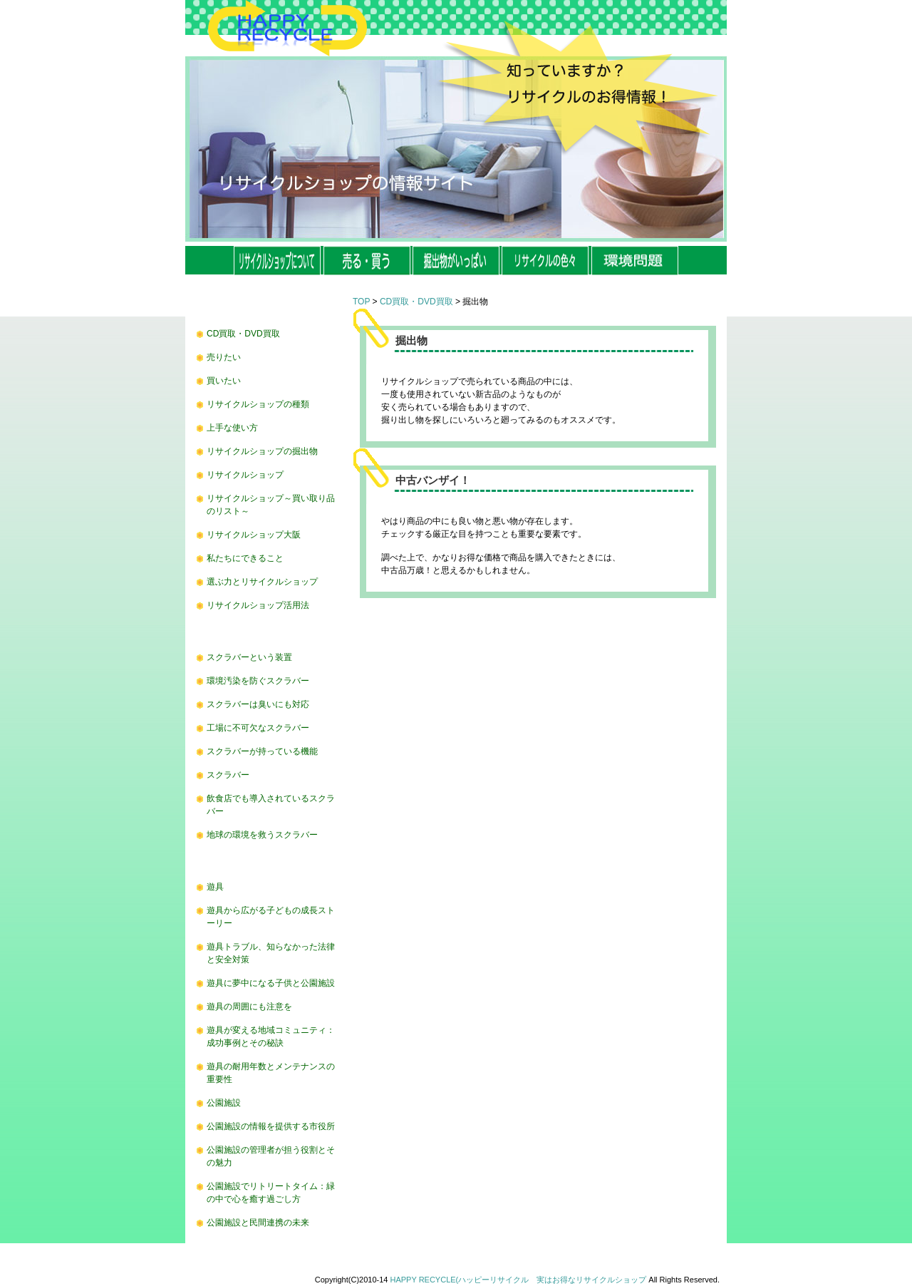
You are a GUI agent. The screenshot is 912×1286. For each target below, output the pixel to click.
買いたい (224, 381)
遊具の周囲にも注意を (249, 1007)
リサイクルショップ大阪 (254, 535)
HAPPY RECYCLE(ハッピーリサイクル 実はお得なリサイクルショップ (518, 1279)
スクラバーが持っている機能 (262, 751)
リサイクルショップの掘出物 (262, 451)
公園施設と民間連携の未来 (258, 1223)
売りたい (224, 357)
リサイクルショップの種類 (258, 404)
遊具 (215, 887)
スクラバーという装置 (249, 657)
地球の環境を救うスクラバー (262, 835)
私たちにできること (245, 558)
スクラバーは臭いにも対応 (258, 704)
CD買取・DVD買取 (243, 334)
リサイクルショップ (245, 475)
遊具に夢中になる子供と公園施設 (271, 983)
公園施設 (224, 1103)
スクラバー (228, 775)
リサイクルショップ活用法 (258, 605)
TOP (361, 302)
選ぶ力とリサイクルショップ (262, 582)
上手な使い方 (232, 428)
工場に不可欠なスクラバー (258, 728)
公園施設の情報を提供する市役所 (271, 1126)
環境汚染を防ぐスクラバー (258, 681)
